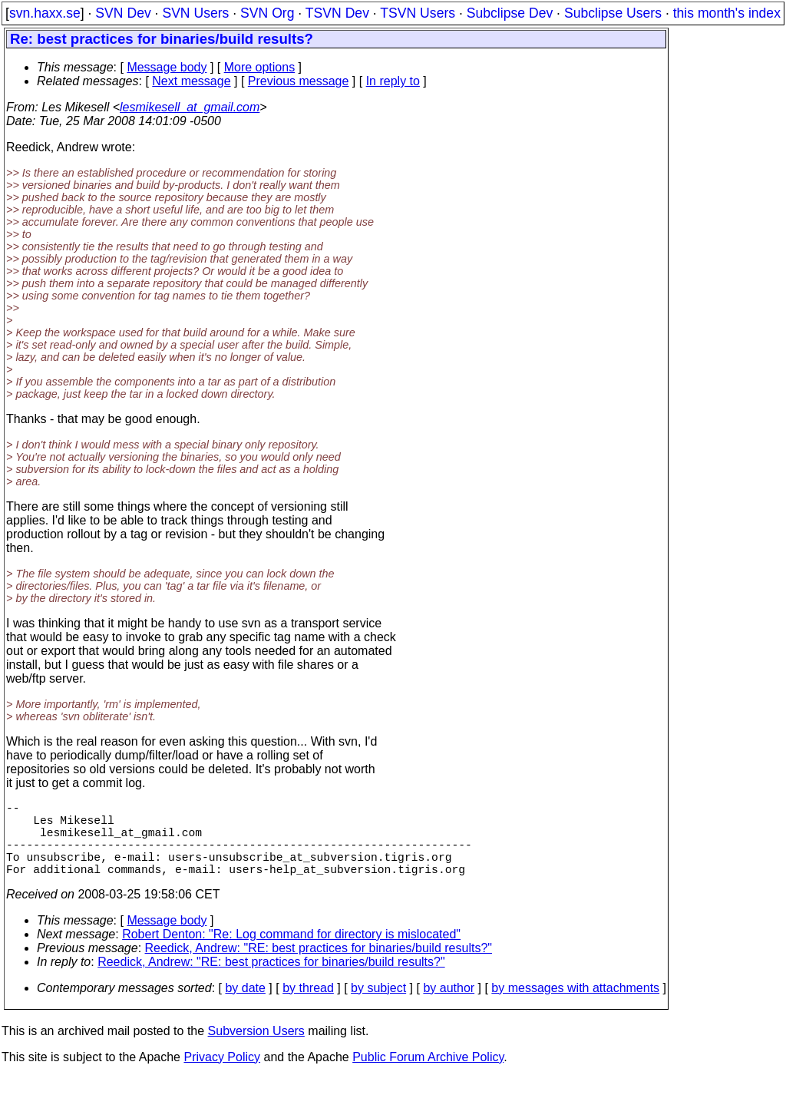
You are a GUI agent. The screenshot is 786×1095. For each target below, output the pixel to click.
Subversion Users (256, 1049)
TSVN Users (417, 13)
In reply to (393, 81)
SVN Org (267, 13)
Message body (166, 67)
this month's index (727, 13)
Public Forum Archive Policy (428, 1075)
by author (448, 1006)
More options (260, 67)
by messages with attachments (575, 1006)
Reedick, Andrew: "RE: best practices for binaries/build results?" (318, 966)
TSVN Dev (337, 13)
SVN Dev (122, 13)
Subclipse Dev (510, 13)
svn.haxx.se (45, 13)
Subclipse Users (613, 13)
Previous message (298, 81)
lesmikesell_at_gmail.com (189, 107)
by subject (378, 1006)
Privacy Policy (221, 1075)
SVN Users (195, 13)
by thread (308, 1006)
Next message (191, 81)
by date (245, 1006)
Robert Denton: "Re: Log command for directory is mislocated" (291, 952)
